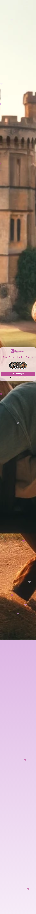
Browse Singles (18, 374)
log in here (23, 378)
